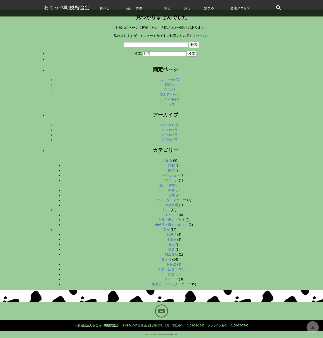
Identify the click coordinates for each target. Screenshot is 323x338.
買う (187, 8)
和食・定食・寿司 (171, 269)
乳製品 (171, 234)
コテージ (171, 180)
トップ (170, 104)
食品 (171, 244)
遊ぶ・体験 (134, 8)
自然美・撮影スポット (171, 225)
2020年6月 (170, 130)
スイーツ (171, 279)
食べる (105, 8)
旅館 (171, 165)
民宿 (171, 170)
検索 (194, 44)
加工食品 (171, 254)
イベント (169, 89)
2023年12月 (169, 125)
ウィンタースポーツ (171, 200)
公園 (171, 195)
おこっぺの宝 (170, 79)
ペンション (171, 175)
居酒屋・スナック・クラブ (171, 284)
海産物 (171, 239)
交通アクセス (240, 8)
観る (167, 8)
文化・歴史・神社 (171, 220)
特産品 (170, 84)
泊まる (209, 8)
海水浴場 (171, 205)
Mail (161, 311)
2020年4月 (170, 135)
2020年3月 (170, 140)
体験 (171, 190)
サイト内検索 (279, 8)
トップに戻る (313, 327)
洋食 (171, 274)
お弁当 (171, 264)
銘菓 (171, 249)
